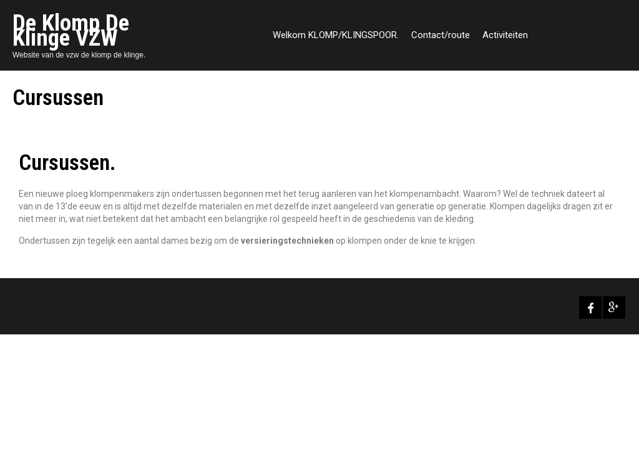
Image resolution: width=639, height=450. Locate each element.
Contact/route (440, 35)
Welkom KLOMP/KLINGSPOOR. (336, 35)
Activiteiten (505, 35)
